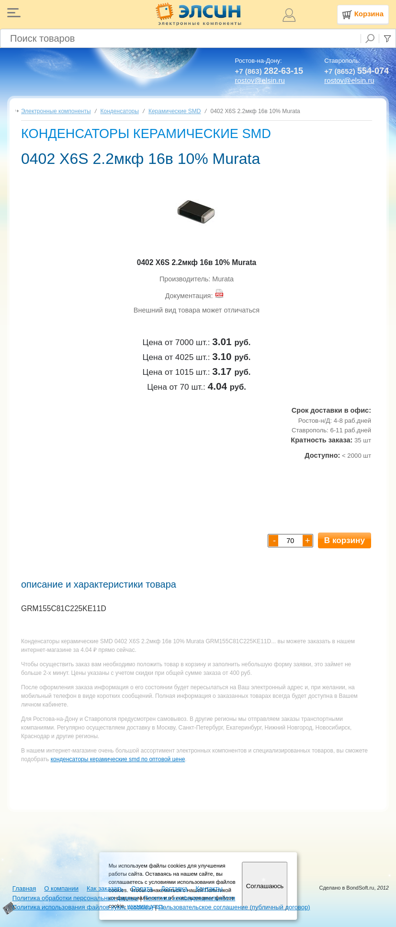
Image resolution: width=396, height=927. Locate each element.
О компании (61, 888)
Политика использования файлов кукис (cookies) (82, 907)
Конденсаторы (120, 111)
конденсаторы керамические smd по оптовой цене (118, 759)
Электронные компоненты (56, 111)
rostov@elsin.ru (259, 80)
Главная (24, 888)
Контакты (209, 888)
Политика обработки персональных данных (75, 898)
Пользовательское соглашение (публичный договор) (234, 907)
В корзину (344, 540)
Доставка (174, 888)
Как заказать (105, 888)
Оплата (142, 888)
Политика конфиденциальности (189, 898)
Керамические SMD (174, 111)
